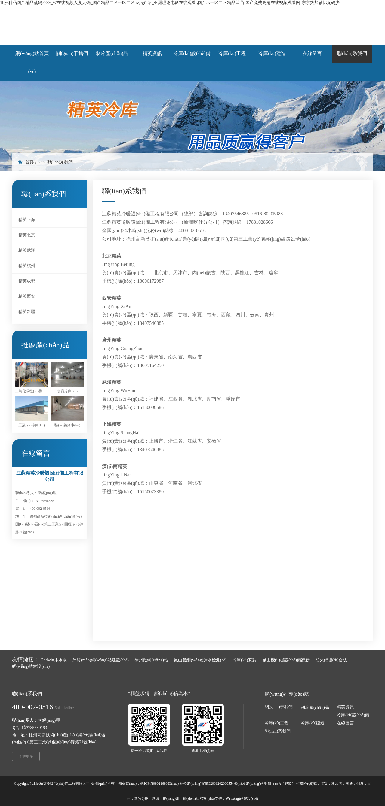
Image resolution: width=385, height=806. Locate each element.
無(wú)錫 (141, 798)
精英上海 (26, 219)
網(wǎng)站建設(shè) (31, 666)
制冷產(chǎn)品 (315, 707)
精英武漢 (26, 250)
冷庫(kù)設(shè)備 (353, 715)
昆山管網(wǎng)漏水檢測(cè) (200, 660)
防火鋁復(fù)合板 (331, 660)
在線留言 (345, 723)
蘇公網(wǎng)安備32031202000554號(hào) (212, 783)
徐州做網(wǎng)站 (151, 660)
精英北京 (26, 235)
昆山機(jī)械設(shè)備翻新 (286, 660)
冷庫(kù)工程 (276, 723)
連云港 (336, 783)
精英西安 (26, 296)
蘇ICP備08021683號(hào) (159, 783)
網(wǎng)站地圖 (258, 783)
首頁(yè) (33, 162)
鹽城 (155, 798)
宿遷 (360, 783)
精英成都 (26, 281)
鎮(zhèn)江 (191, 798)
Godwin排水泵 (54, 660)
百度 (278, 783)
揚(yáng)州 (171, 798)
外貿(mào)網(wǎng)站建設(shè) (100, 660)
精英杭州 (26, 265)
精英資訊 (345, 707)
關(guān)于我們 (279, 707)
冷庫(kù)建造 (313, 723)
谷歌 (288, 783)
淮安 (324, 783)
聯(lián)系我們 (278, 731)
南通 (349, 783)
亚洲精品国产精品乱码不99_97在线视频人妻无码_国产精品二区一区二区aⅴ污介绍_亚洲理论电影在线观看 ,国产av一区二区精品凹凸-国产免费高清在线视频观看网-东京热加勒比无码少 (170, 2)
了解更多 (26, 756)
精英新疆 (26, 311)
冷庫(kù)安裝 (244, 660)
